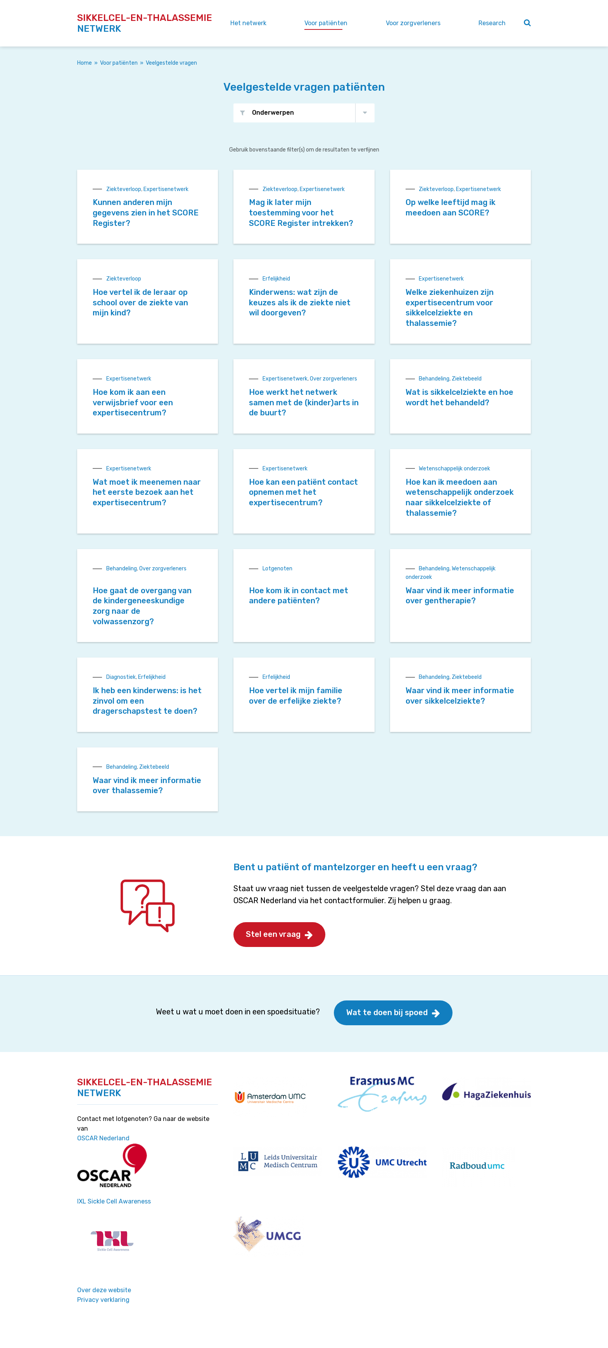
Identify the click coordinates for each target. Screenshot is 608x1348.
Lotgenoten (277, 568)
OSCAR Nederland (103, 1138)
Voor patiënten (325, 23)
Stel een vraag (273, 934)
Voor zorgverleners (413, 23)
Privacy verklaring (103, 1299)
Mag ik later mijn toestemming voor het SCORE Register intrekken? (301, 212)
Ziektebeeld (467, 378)
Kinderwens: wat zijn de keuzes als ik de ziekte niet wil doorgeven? (300, 302)
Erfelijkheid (276, 278)
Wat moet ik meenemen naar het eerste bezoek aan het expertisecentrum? (147, 492)
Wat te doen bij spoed (387, 1012)
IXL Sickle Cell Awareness (114, 1201)
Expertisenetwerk (165, 189)
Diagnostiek (121, 677)
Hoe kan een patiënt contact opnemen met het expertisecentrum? (303, 492)
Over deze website (104, 1290)
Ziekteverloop (123, 189)
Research (492, 23)
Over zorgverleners (333, 378)
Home (84, 63)
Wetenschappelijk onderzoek (454, 468)
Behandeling (434, 378)
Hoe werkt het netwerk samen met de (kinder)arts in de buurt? (304, 402)
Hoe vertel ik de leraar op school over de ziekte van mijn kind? (140, 302)
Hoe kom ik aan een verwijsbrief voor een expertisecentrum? (133, 402)
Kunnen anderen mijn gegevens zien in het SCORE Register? (146, 212)
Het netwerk (248, 23)
